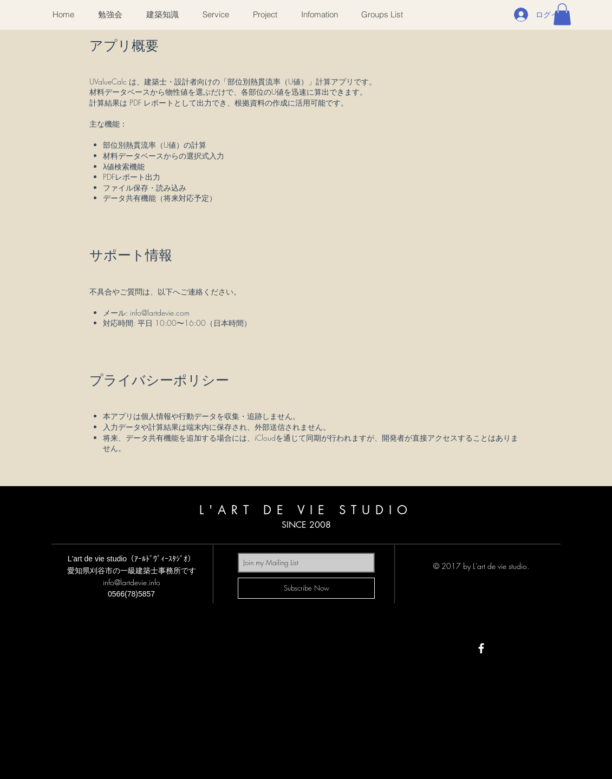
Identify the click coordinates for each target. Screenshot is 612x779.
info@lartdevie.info (131, 582)
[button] (562, 14)
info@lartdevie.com (160, 312)
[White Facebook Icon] (481, 648)
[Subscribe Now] (306, 588)
